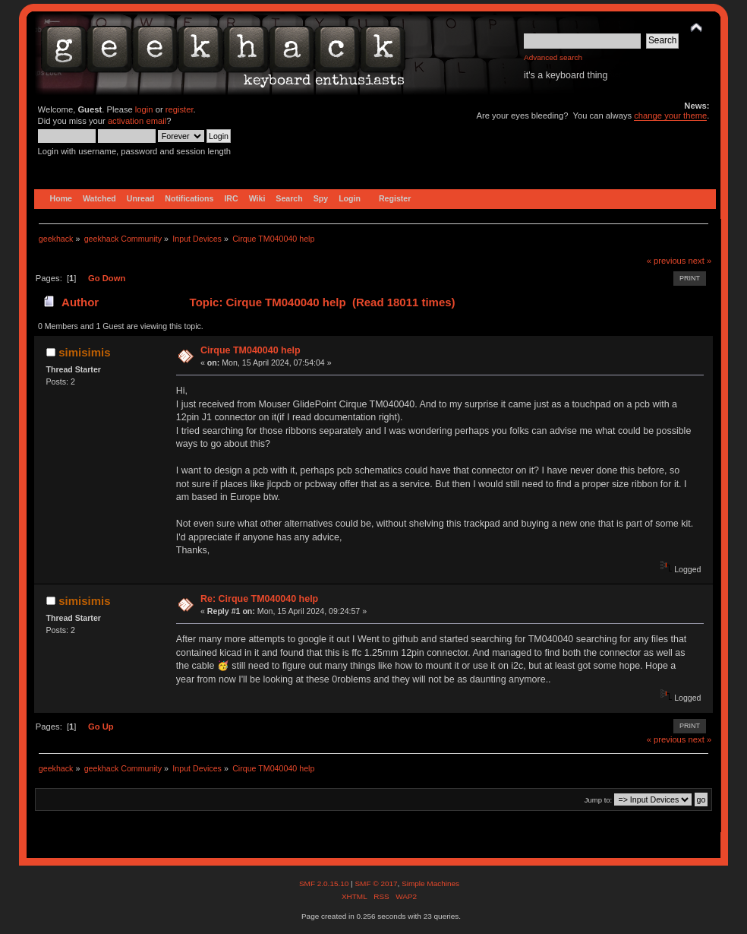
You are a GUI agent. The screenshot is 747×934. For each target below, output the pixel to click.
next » (700, 260)
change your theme (670, 115)
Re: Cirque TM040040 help (259, 599)
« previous (666, 260)
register (179, 109)
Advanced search (553, 57)
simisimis (84, 352)
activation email (137, 120)
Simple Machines (430, 883)
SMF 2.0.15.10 (325, 883)
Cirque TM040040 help (250, 350)
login (144, 109)
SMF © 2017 (376, 883)
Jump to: (599, 800)
